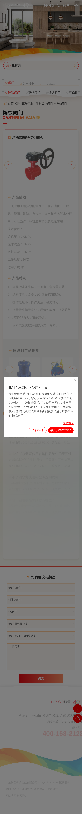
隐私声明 (68, 423)
